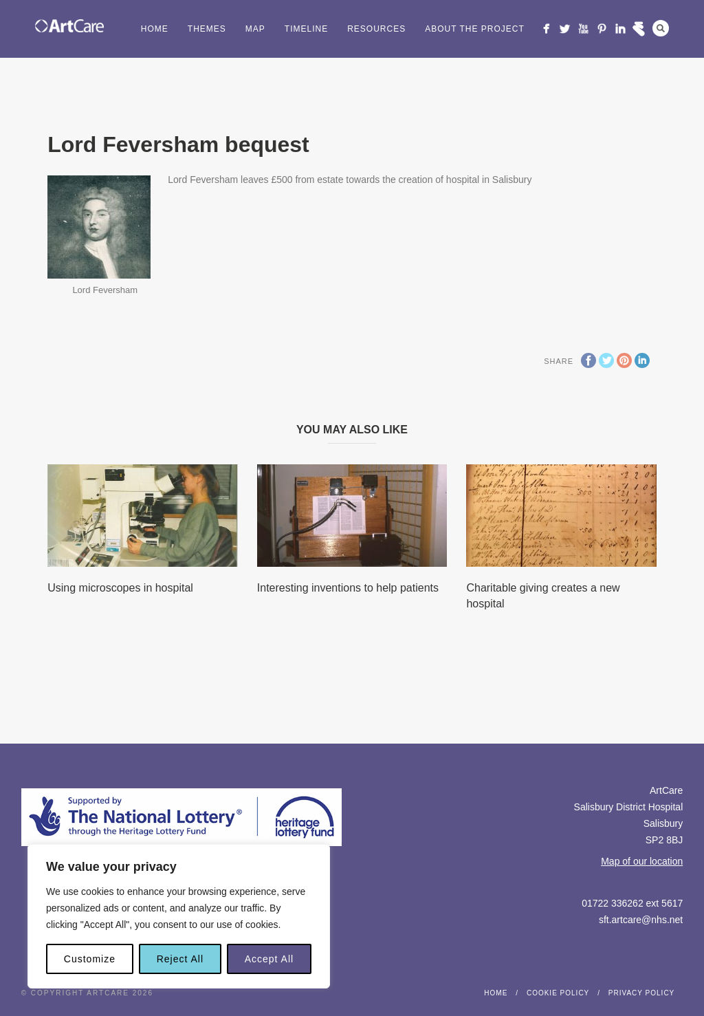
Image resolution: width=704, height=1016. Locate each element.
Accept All (269, 958)
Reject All (180, 958)
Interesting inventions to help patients (348, 588)
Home (154, 29)
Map (255, 29)
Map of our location (642, 861)
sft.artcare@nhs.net (641, 919)
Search (660, 28)
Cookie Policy (558, 993)
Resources (376, 29)
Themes (207, 29)
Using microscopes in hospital (120, 588)
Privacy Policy (641, 993)
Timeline (306, 29)
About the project (475, 29)
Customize (90, 958)
